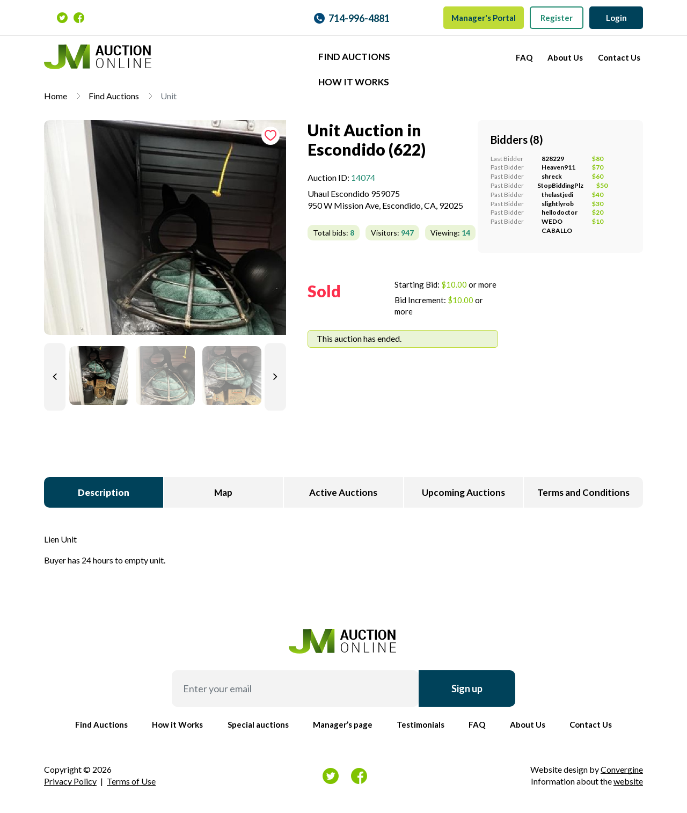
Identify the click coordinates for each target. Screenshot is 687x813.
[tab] (165, 231)
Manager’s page (342, 724)
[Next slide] (275, 377)
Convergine (622, 769)
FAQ (524, 57)
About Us (565, 57)
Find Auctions (354, 56)
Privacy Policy (70, 781)
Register (556, 18)
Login (616, 18)
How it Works (353, 81)
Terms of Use (131, 781)
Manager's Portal (483, 18)
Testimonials (420, 724)
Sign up (467, 688)
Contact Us (619, 57)
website (628, 781)
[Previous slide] (54, 377)
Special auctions (258, 724)
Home (55, 96)
